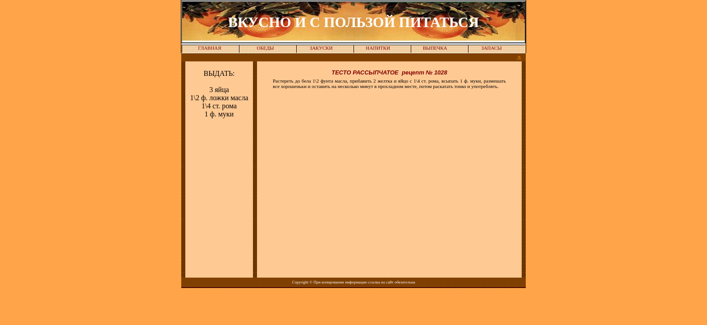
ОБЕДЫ (265, 48)
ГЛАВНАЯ (209, 48)
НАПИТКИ (378, 48)
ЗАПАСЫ (491, 48)
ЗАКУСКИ (321, 48)
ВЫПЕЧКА (435, 48)
